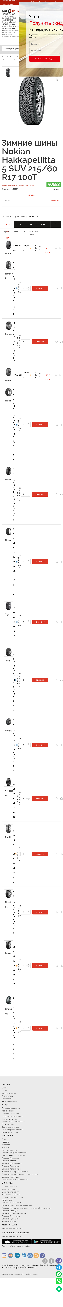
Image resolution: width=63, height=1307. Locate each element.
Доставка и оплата (9, 1187)
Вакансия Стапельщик (11, 1216)
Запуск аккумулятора (10, 1127)
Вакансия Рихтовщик (10, 1166)
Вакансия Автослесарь (11, 1161)
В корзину (40, 288)
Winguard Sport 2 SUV (13, 561)
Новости (5, 1142)
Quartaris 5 (13, 341)
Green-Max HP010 (13, 1028)
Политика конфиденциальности (14, 1153)
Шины (4, 1088)
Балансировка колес (10, 1132)
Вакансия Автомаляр (10, 1158)
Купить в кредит (8, 1189)
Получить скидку (44, 58)
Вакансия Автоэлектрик (11, 1169)
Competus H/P (13, 965)
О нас (4, 1139)
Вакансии (6, 1145)
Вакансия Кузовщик (10, 1219)
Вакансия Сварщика (10, 1211)
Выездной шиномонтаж (11, 1108)
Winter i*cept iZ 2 (13, 288)
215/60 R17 (26, 248)
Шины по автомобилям (11, 1192)
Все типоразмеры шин (11, 1195)
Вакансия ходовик (9, 1222)
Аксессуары (8, 5)
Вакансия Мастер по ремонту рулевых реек (20, 1174)
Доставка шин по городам (12, 1197)
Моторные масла (9, 1093)
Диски (4, 1091)
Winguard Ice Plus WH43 (13, 424)
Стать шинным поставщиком (13, 1155)
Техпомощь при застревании (13, 1122)
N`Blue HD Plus (17, 248)
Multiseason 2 (13, 912)
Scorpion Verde (13, 854)
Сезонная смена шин (10, 1114)
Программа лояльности (11, 1203)
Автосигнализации (11, 9)
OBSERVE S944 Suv (13, 680)
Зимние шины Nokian (9, 185)
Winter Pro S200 (13, 745)
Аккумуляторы (7, 1096)
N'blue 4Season (13, 494)
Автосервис (8, 14)
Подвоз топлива (8, 1124)
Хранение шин (8, 1111)
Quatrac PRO (13, 798)
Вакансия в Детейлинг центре (14, 1213)
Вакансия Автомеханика (12, 1163)
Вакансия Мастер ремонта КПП (15, 1172)
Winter (13, 622)
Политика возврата (9, 1150)
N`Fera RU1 (17, 375)
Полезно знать (7, 1200)
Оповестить (55, 200)
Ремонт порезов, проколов (12, 1130)
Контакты (5, 1147)
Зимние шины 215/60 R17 (28, 185)
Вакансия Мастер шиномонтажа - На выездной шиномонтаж (26, 1208)
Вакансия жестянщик (10, 1177)
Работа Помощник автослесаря (15, 1180)
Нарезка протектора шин (12, 1116)
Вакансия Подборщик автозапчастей (17, 1205)
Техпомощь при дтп (9, 1119)
